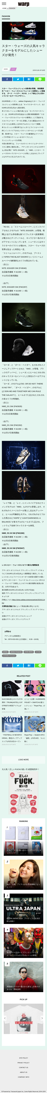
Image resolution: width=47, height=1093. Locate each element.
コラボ (38, 652)
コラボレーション (9, 656)
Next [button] (42, 1018)
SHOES (6, 69)
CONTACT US (23, 1067)
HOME (4, 8)
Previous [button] (5, 1018)
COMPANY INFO (23, 1077)
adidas (5, 652)
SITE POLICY (23, 1058)
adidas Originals (16, 652)
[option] (23, 1019)
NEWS (13, 69)
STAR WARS (29, 652)
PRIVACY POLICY (23, 1063)
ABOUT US (23, 1072)
